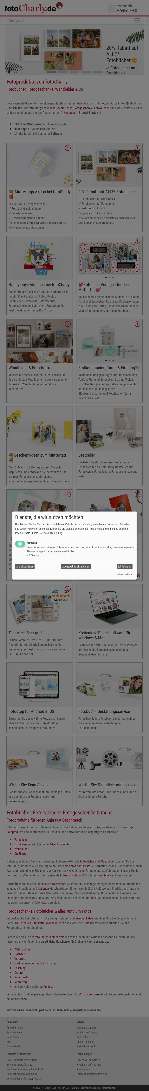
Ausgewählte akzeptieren (75, 566)
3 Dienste (33, 555)
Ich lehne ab (124, 566)
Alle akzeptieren (25, 566)
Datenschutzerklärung (50, 533)
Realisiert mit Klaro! (123, 574)
